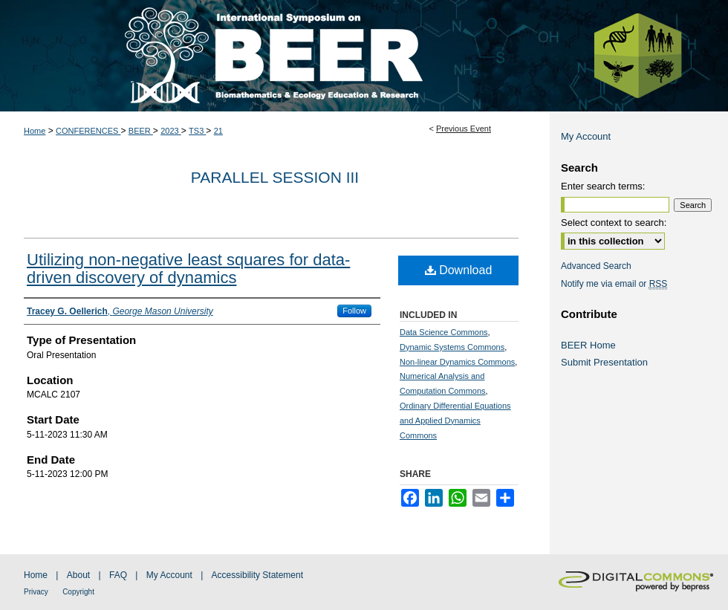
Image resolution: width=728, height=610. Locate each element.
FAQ (118, 575)
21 (218, 130)
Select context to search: (613, 222)
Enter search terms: (603, 186)
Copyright (78, 592)
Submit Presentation (604, 362)
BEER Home (588, 345)
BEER (141, 130)
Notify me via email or (614, 284)
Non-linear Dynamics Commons (457, 361)
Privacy (36, 592)
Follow (354, 310)
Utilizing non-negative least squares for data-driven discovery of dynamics (188, 268)
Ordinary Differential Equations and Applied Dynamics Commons (455, 420)
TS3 (197, 130)
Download (459, 270)
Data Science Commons (444, 332)
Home (34, 130)
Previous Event (463, 128)
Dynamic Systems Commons (452, 347)
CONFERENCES (88, 130)
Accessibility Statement (257, 575)
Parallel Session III (275, 177)
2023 (170, 130)
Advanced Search (596, 266)
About (78, 575)
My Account (586, 136)
